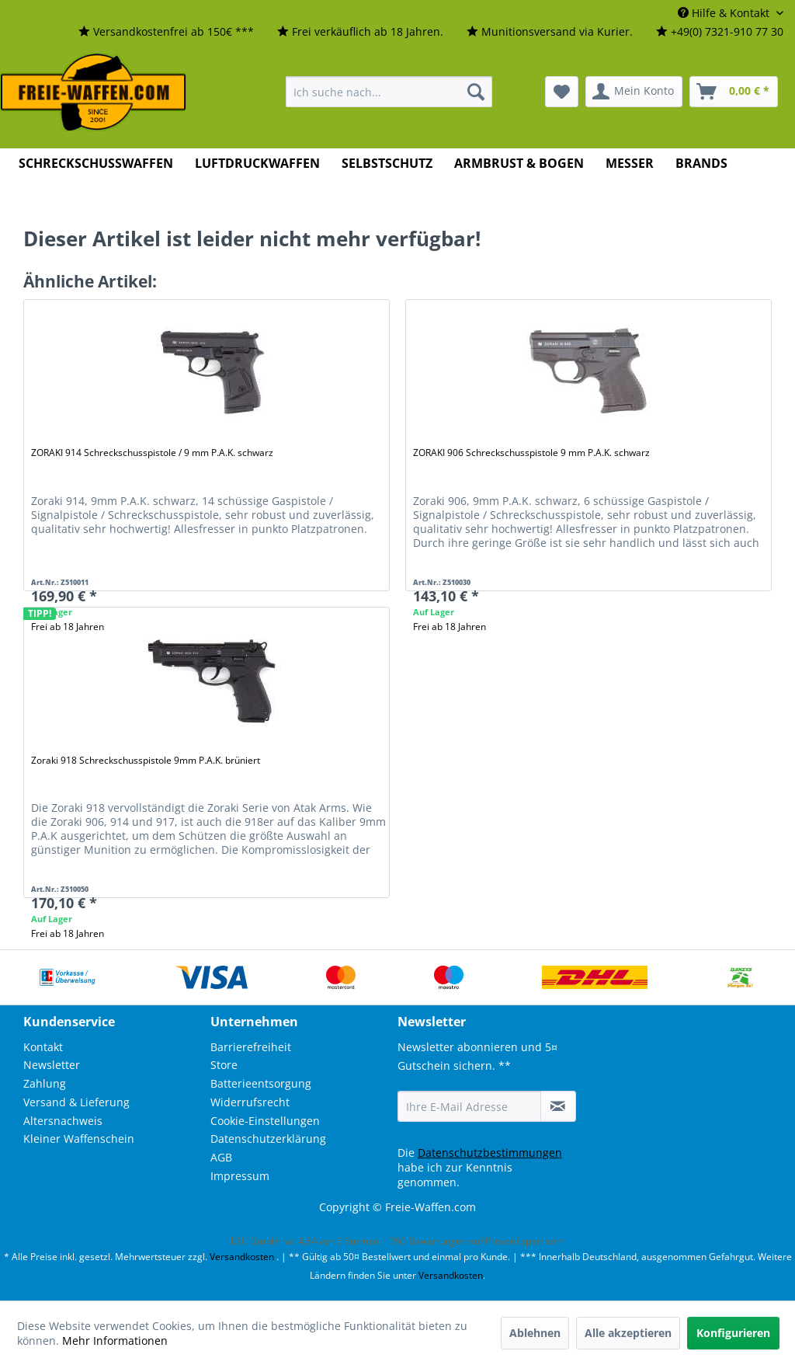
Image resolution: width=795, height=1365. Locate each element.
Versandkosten (242, 1256)
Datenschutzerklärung (268, 1138)
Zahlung (44, 1083)
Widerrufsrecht (250, 1102)
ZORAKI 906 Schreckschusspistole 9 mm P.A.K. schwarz (531, 452)
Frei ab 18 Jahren (449, 626)
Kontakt (43, 1046)
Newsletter (51, 1064)
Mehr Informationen (115, 1340)
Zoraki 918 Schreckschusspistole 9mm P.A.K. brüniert (145, 760)
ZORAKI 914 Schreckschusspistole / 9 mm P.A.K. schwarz (152, 452)
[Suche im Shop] (389, 91)
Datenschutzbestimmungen (490, 1152)
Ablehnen (535, 1332)
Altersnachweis (62, 1120)
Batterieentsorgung (260, 1083)
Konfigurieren (733, 1332)
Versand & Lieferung (76, 1102)
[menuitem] (166, 32)
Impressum (239, 1175)
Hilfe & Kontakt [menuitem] (725, 12)
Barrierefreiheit (250, 1046)
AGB (221, 1157)
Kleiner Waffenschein (78, 1138)
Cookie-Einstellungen (265, 1120)
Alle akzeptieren (628, 1332)
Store (224, 1064)
